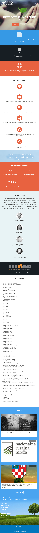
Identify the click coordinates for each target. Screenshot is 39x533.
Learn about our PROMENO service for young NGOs (19, 272)
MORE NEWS (19, 492)
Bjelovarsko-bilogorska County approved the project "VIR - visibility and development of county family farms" (18, 485)
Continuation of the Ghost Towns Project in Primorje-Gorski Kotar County (18, 433)
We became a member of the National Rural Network (16, 459)
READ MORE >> (4, 436)
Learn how (15, 24)
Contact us (23, 24)
